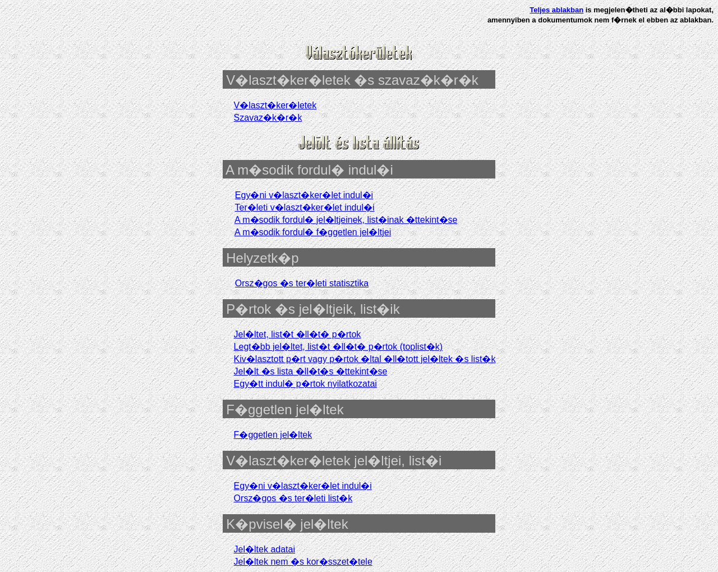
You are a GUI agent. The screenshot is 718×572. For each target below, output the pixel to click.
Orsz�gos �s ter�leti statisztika (302, 283)
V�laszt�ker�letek (275, 105)
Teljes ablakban (556, 10)
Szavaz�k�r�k (268, 117)
